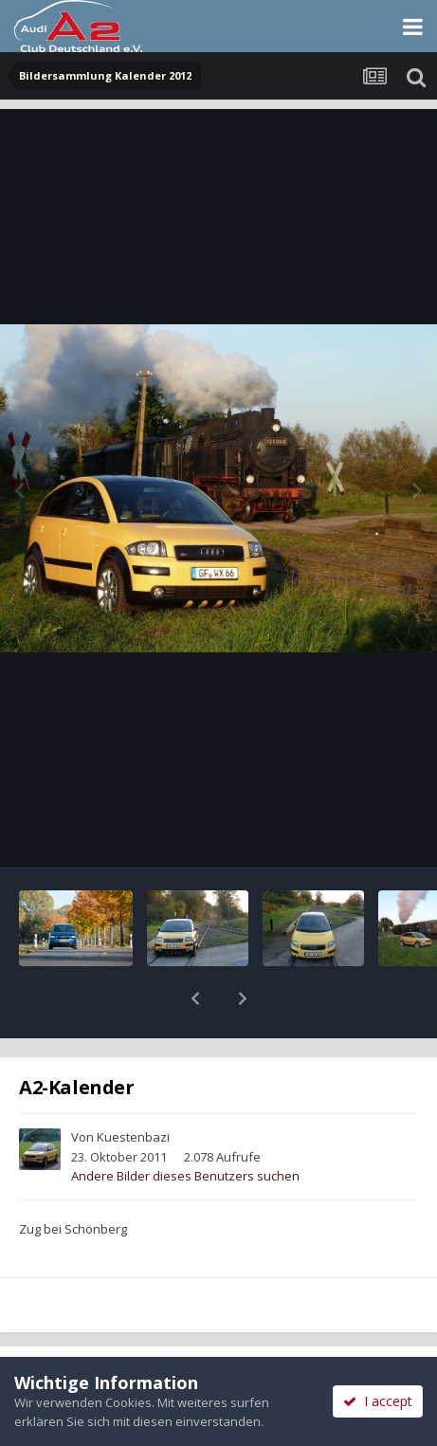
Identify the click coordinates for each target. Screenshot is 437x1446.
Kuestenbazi (133, 1087)
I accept (377, 1401)
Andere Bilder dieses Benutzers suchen (185, 1126)
